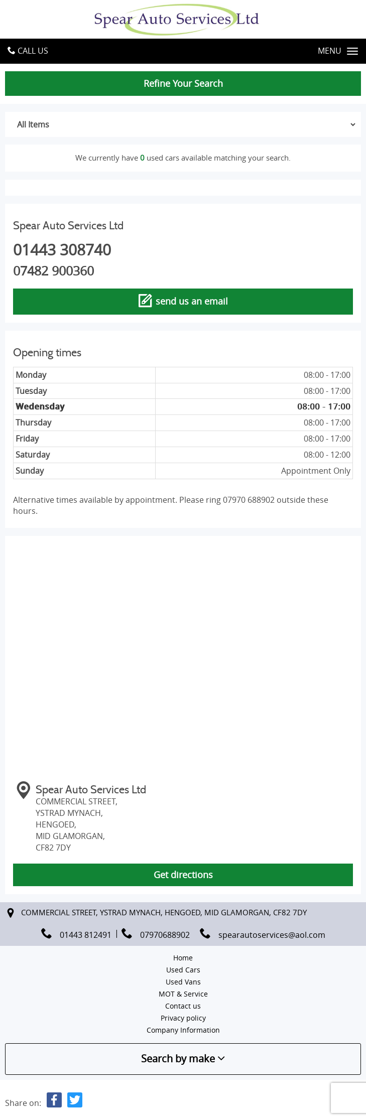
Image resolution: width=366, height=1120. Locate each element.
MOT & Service (183, 994)
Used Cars (183, 969)
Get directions (183, 875)
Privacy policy (183, 1018)
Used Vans (183, 982)
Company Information (183, 1030)
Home (183, 957)
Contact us (183, 1006)
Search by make (183, 1058)
